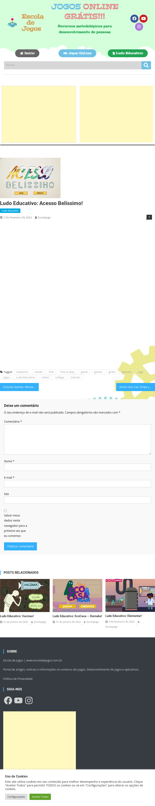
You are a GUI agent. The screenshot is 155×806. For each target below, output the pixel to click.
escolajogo (44, 217)
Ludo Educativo (10, 210)
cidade (38, 372)
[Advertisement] (39, 114)
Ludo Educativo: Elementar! (123, 616)
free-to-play (67, 372)
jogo (140, 372)
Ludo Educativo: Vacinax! (17, 616)
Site (6, 494)
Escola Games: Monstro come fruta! (22, 387)
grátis (112, 372)
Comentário (13, 421)
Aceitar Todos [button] (40, 797)
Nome (9, 461)
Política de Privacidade (18, 679)
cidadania (22, 372)
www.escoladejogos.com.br (44, 660)
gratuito (127, 372)
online (45, 377)
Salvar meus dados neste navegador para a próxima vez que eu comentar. (15, 525)
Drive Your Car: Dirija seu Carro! (137, 387)
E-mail (9, 477)
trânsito (75, 377)
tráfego (60, 377)
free (51, 372)
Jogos (6, 377)
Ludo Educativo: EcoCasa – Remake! (77, 616)
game (84, 372)
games (98, 372)
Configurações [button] (16, 797)
